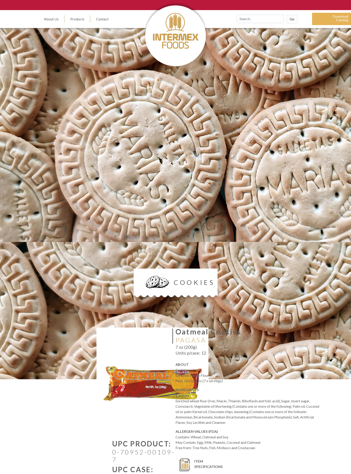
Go (292, 19)
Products (77, 19)
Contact (102, 19)
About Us (51, 19)
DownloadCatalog (340, 18)
